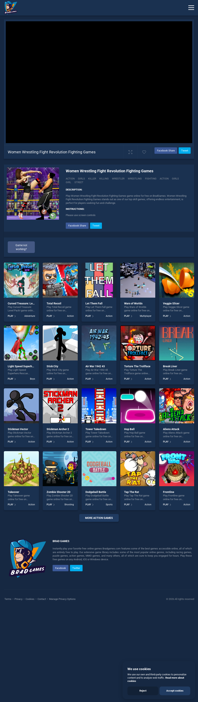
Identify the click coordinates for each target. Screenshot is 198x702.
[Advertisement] (99, 572)
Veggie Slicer (171, 303)
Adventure (29, 316)
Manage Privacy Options (62, 692)
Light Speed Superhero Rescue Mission (32, 366)
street (78, 182)
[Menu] (191, 7)
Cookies (30, 692)
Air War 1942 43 (95, 366)
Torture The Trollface (137, 366)
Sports (109, 504)
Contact (42, 692)
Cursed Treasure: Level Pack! (26, 303)
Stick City (52, 366)
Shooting (69, 504)
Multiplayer (145, 316)
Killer (92, 178)
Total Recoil (54, 303)
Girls (81, 178)
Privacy (18, 692)
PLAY (10, 316)
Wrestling (135, 178)
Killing (104, 178)
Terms (8, 692)
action (164, 178)
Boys (32, 378)
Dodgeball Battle (95, 492)
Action (70, 178)
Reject (142, 690)
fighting (150, 178)
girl (68, 182)
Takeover (13, 492)
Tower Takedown (95, 429)
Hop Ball (129, 429)
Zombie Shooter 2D (58, 492)
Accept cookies (174, 690)
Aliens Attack (171, 429)
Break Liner (170, 366)
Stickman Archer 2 (58, 429)
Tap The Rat (131, 492)
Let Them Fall (93, 303)
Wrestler (118, 178)
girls (175, 178)
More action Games (99, 517)
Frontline (168, 492)
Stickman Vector (18, 429)
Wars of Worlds (133, 303)
